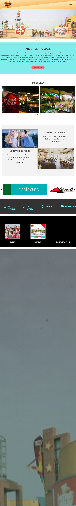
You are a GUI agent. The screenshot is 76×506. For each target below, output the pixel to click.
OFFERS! (38, 242)
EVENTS (13, 242)
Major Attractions (63, 242)
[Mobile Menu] (69, 4)
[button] (2, 24)
